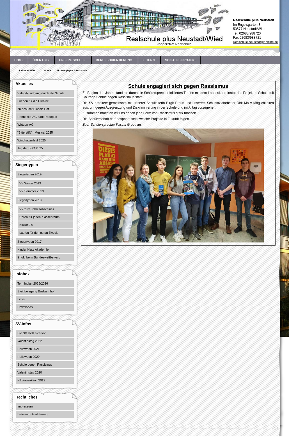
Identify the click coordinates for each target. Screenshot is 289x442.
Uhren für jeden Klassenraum (39, 217)
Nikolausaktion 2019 (31, 380)
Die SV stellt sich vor (31, 333)
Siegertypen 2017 (29, 241)
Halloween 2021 (28, 349)
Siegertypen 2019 (29, 174)
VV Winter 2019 (30, 183)
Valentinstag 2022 (29, 341)
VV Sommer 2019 (31, 191)
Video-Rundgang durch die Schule (40, 93)
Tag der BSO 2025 (30, 148)
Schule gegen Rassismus (34, 364)
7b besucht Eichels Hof (33, 109)
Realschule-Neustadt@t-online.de (255, 41)
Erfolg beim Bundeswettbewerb (38, 257)
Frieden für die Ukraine (33, 101)
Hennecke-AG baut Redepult (37, 116)
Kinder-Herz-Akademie (33, 249)
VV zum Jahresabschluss (36, 209)
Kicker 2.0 (26, 224)
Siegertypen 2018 (29, 200)
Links (21, 299)
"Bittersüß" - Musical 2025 (35, 132)
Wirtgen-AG (25, 124)
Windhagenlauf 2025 (31, 140)
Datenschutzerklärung (32, 414)
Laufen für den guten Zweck (38, 232)
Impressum (25, 406)
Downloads (25, 307)
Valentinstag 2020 (29, 372)
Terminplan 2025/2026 (32, 283)
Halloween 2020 (28, 356)
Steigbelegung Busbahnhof (35, 291)
